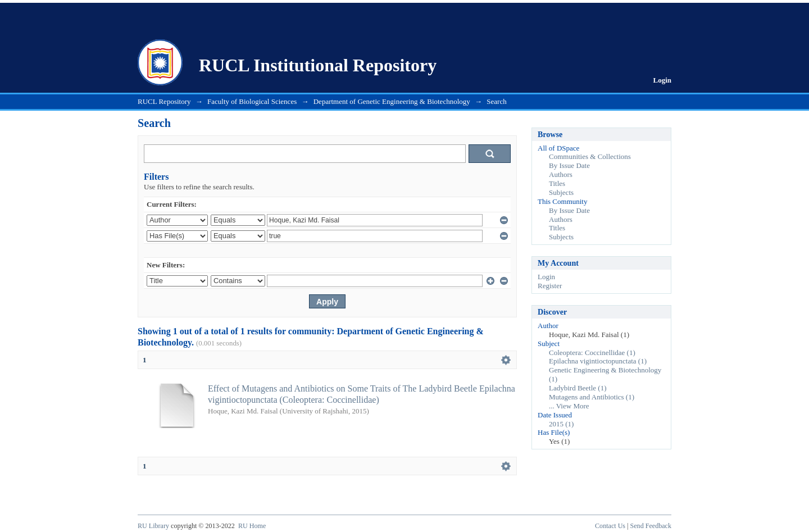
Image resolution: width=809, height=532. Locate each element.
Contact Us (610, 526)
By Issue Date (569, 165)
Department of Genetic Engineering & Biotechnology (391, 101)
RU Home (252, 526)
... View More (569, 406)
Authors (560, 174)
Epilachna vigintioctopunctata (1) (598, 361)
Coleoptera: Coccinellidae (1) (592, 352)
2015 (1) (561, 424)
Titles (557, 183)
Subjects (561, 192)
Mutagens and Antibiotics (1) (591, 397)
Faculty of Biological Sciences (252, 101)
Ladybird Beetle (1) (578, 388)
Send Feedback (650, 526)
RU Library (153, 526)
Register (550, 285)
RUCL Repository (164, 101)
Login (662, 80)
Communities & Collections (590, 156)
